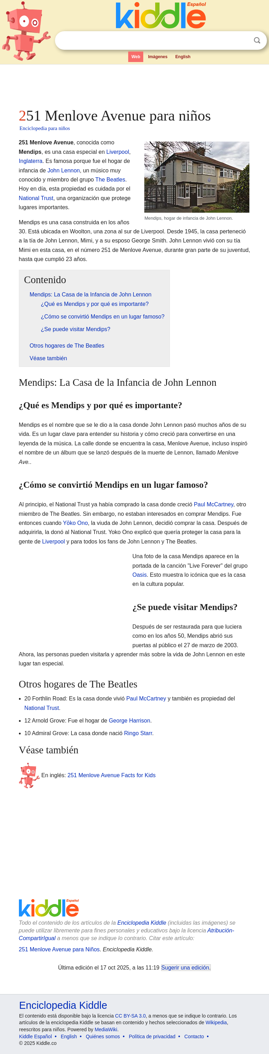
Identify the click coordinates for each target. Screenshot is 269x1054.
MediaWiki (106, 1029)
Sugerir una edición (185, 968)
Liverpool (117, 152)
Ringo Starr (138, 733)
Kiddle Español (35, 1036)
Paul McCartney (213, 504)
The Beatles (110, 180)
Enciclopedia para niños (45, 128)
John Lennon (63, 170)
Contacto (194, 1036)
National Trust (36, 198)
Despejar (243, 41)
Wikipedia (216, 1022)
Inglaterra (31, 161)
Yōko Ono (75, 523)
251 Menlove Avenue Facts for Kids (112, 775)
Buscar (257, 40)
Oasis (139, 575)
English (183, 56)
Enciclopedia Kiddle (141, 923)
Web (135, 56)
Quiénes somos (103, 1036)
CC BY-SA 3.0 (130, 1016)
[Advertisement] (134, 84)
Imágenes (157, 56)
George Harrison (129, 721)
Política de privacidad (152, 1036)
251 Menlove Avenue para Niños (59, 949)
